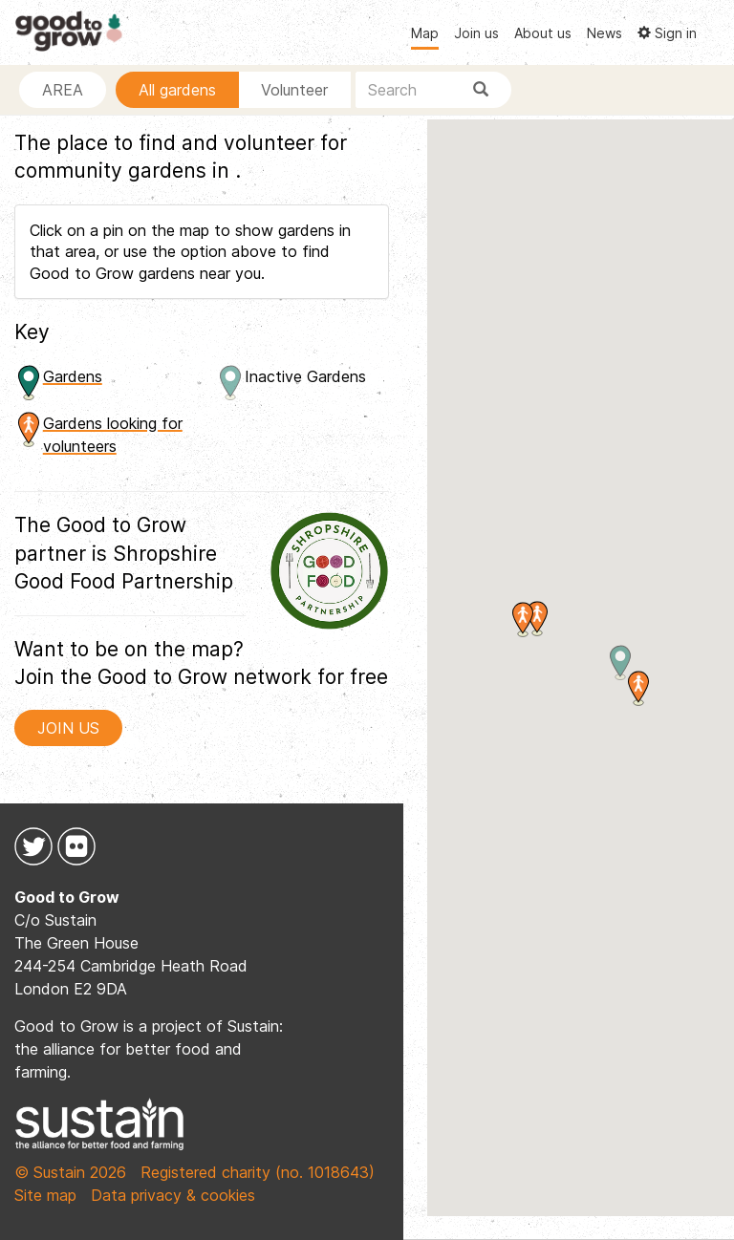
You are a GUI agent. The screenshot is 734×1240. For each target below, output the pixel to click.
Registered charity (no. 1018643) (257, 1172)
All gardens (177, 89)
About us (543, 33)
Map (425, 33)
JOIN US (68, 728)
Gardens (72, 376)
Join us (476, 33)
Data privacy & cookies (173, 1195)
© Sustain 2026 (70, 1172)
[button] (638, 688)
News (604, 33)
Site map (45, 1195)
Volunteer (294, 89)
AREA (62, 89)
